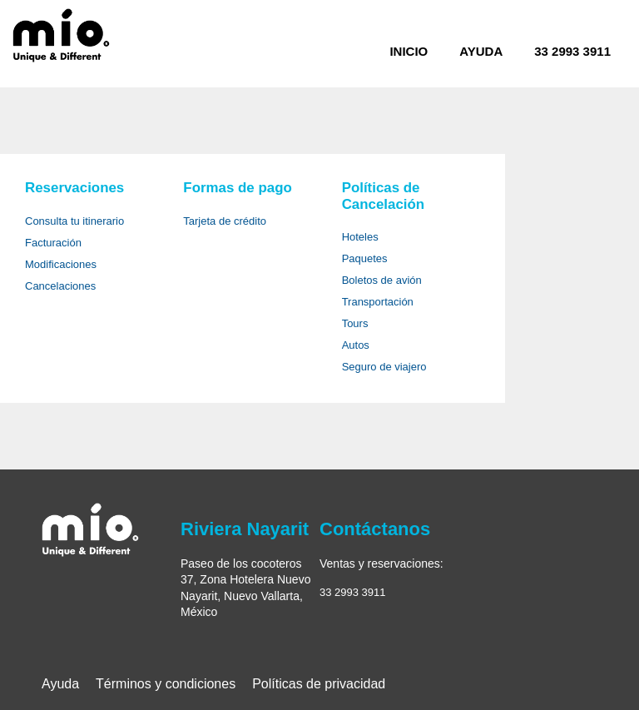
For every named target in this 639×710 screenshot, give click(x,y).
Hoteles (360, 237)
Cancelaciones (60, 286)
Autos (355, 345)
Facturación (53, 242)
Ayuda (481, 51)
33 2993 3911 (572, 51)
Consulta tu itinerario (74, 221)
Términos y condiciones (165, 684)
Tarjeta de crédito (224, 221)
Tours (355, 323)
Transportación (378, 301)
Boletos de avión (382, 280)
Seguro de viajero (384, 366)
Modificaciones (61, 264)
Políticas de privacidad (318, 684)
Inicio (408, 51)
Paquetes (365, 258)
